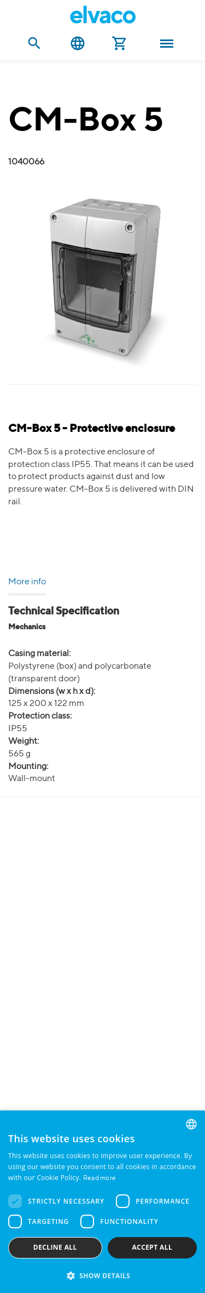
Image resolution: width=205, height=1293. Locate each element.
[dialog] (102, 1201)
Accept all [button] (152, 1247)
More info (27, 582)
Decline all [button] (55, 1247)
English (77, 43)
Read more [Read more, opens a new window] (99, 1178)
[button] (102, 1275)
